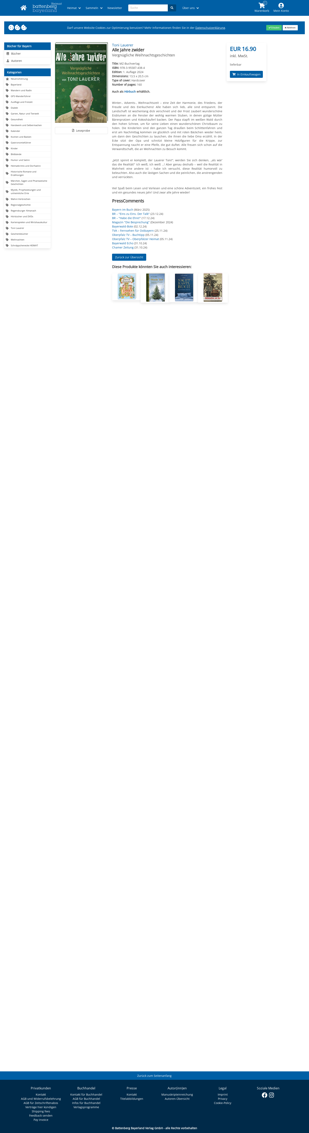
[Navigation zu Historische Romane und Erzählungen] (27, 173)
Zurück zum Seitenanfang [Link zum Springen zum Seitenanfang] (154, 1076)
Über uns (188, 8)
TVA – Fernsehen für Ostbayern (133, 230)
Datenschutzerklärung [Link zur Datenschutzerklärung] (210, 28)
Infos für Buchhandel (86, 1103)
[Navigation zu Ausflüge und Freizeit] (27, 102)
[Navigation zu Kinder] (27, 148)
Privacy (222, 1099)
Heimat (72, 8)
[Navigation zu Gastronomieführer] (27, 143)
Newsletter (114, 8)
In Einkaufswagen (246, 74)
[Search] (172, 7)
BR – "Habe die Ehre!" (126, 218)
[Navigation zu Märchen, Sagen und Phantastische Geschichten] (27, 182)
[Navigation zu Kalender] (27, 131)
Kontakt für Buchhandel (86, 1094)
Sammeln (92, 8)
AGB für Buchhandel (86, 1099)
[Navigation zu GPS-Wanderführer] (27, 96)
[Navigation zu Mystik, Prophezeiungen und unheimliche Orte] (27, 191)
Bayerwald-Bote (122, 226)
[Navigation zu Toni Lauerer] (27, 228)
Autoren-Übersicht (177, 1099)
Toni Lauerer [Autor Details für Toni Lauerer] (122, 45)
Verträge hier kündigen (40, 1107)
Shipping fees (41, 1111)
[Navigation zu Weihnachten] (27, 240)
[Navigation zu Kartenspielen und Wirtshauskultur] (27, 222)
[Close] (274, 27)
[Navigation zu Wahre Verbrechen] (27, 199)
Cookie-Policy (222, 1103)
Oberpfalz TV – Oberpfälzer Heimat (135, 239)
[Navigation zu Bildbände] (27, 154)
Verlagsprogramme (86, 1107)
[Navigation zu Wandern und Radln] (27, 90)
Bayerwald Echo (122, 243)
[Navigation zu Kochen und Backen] (27, 137)
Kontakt (41, 1094)
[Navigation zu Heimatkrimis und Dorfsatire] (27, 166)
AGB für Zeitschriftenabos (41, 1103)
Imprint (223, 1094)
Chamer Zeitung (123, 247)
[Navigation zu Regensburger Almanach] (27, 211)
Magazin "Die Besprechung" (131, 222)
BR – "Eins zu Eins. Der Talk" (131, 214)
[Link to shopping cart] (261, 8)
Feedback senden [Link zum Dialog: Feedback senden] (41, 1115)
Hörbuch (130, 91)
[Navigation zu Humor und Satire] (27, 160)
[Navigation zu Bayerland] (27, 85)
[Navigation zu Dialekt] (27, 108)
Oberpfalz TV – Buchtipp (128, 235)
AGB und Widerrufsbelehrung (41, 1099)
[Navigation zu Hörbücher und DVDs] (27, 217)
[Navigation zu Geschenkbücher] (27, 234)
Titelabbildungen (131, 1099)
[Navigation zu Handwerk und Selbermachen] (27, 125)
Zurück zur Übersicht (129, 257)
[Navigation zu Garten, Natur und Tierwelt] (27, 114)
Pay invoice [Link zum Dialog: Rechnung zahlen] (41, 1120)
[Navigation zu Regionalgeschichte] (27, 205)
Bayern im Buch (122, 209)
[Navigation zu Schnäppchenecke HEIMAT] (27, 245)
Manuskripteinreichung (177, 1094)
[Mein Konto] (281, 8)
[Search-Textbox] (148, 7)
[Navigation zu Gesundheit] (27, 119)
